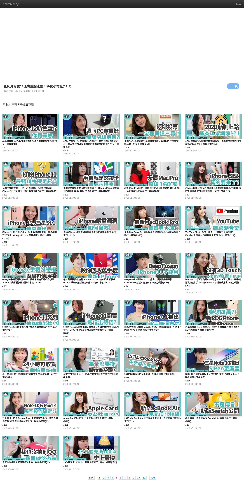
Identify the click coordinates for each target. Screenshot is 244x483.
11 (144, 477)
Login (239, 4)
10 (138, 477)
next (153, 477)
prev (91, 477)
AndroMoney (11, 4)
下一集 (233, 86)
